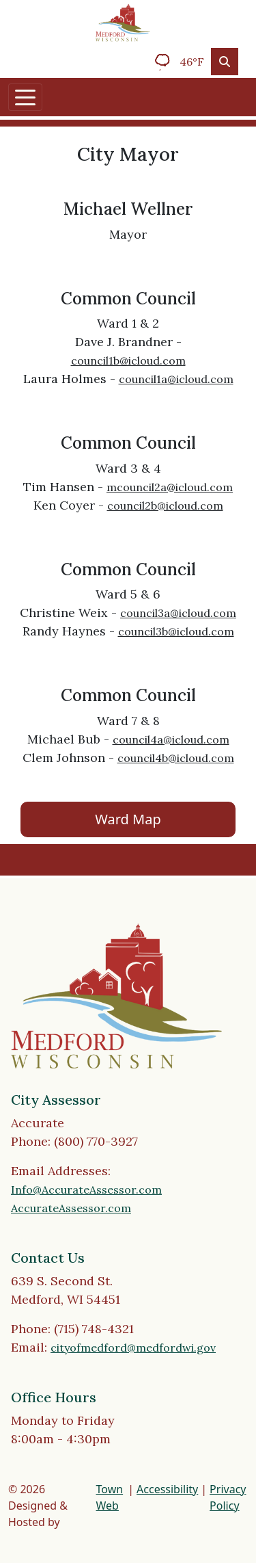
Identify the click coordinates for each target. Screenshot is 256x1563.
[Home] (123, 22)
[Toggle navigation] (25, 97)
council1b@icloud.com (128, 360)
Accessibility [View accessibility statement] (167, 1489)
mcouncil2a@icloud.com (169, 487)
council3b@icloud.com (176, 631)
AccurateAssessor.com (71, 1208)
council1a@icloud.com (176, 379)
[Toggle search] (224, 61)
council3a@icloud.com (178, 613)
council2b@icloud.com (165, 505)
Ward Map (127, 819)
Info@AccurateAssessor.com (86, 1189)
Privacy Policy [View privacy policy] (228, 1497)
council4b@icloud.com (175, 758)
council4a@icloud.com (171, 739)
